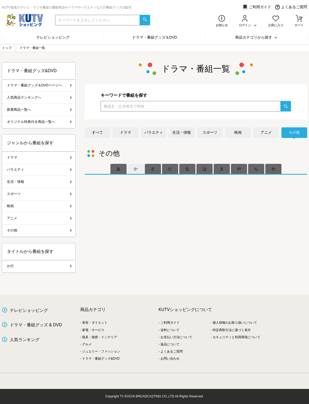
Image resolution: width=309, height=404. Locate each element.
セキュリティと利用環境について (236, 337)
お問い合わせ (170, 358)
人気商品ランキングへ (39, 97)
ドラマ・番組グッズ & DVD (36, 325)
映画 (238, 132)
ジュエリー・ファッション (101, 351)
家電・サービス (93, 330)
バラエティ (153, 132)
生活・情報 (181, 132)
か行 (39, 266)
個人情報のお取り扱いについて (235, 322)
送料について (170, 330)
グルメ (87, 344)
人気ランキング (24, 339)
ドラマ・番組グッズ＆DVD (154, 37)
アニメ (266, 132)
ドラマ (125, 132)
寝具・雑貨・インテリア (99, 337)
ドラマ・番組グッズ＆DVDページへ (39, 85)
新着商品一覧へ (39, 110)
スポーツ (210, 132)
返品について (170, 344)
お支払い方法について (176, 337)
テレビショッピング (53, 37)
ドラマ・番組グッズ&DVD (100, 358)
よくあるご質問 (291, 7)
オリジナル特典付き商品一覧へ (39, 122)
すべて (97, 132)
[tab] (118, 169)
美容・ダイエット (95, 322)
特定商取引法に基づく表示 (232, 330)
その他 (294, 132)
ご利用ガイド (257, 7)
